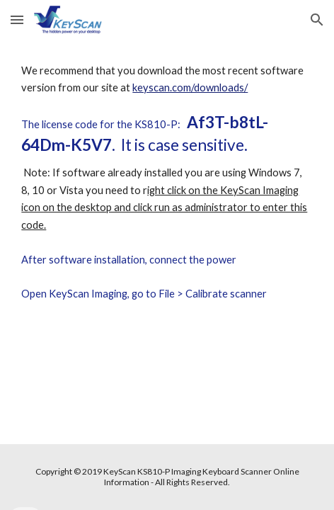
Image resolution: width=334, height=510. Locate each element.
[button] (17, 19)
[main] (167, 195)
